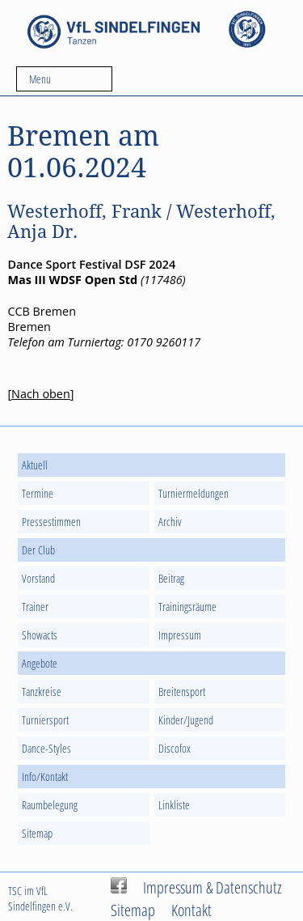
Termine (37, 493)
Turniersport (45, 720)
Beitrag (171, 578)
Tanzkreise (41, 691)
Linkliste (174, 805)
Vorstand (38, 578)
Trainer (35, 606)
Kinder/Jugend (185, 720)
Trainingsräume (187, 606)
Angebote (39, 663)
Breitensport (181, 691)
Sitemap (37, 833)
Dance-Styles (46, 748)
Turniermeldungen (193, 493)
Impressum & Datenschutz (212, 887)
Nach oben (40, 393)
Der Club (38, 550)
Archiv (170, 521)
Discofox (174, 748)
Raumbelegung (50, 805)
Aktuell (35, 465)
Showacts (39, 635)
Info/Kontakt (45, 776)
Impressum (179, 635)
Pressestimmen (51, 521)
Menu (40, 79)
